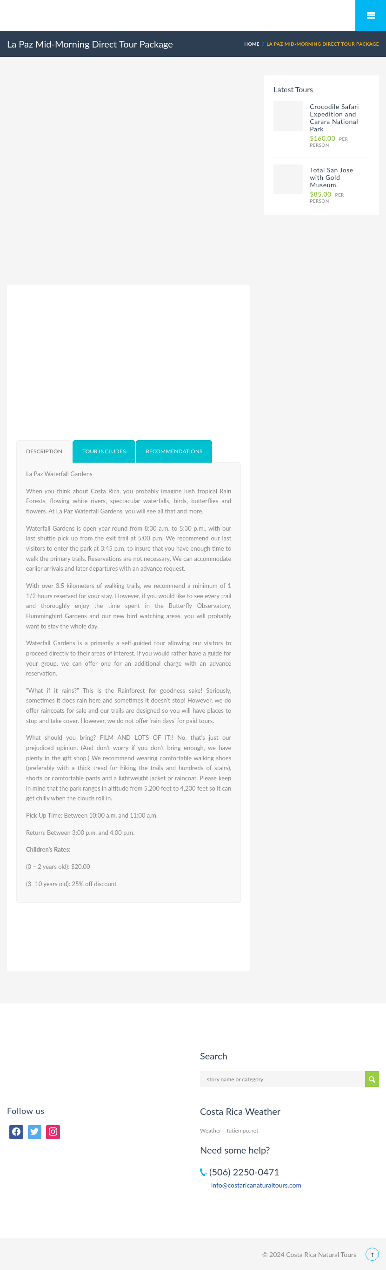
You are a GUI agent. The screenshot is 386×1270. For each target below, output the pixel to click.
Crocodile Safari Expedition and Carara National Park (334, 117)
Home (252, 44)
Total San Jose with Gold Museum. (331, 177)
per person (329, 141)
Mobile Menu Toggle (370, 15)
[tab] (44, 451)
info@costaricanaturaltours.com (256, 1185)
